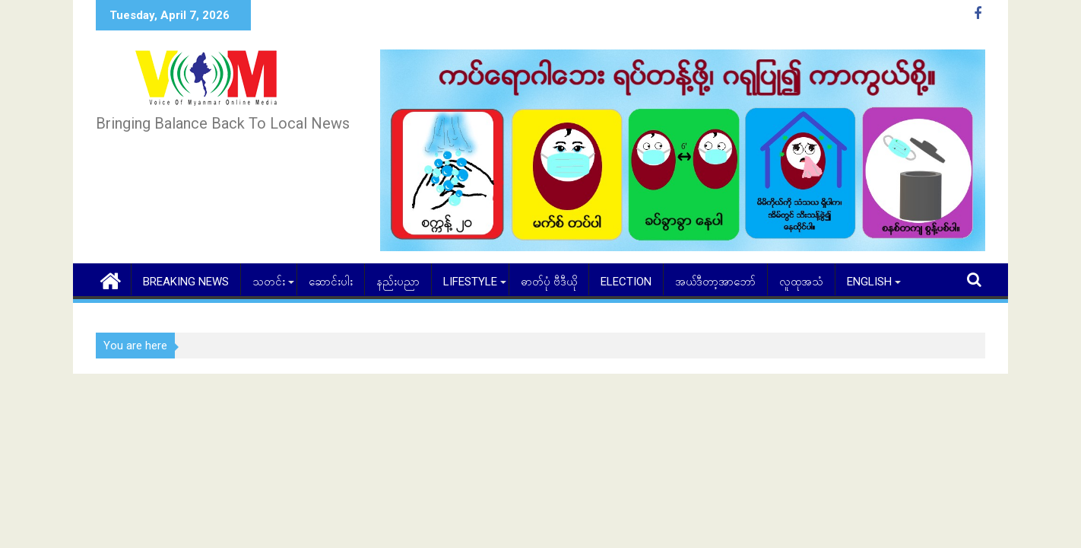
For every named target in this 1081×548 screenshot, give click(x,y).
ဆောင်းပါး (331, 281)
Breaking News (186, 281)
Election (626, 281)
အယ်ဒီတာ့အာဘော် (715, 281)
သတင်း (268, 281)
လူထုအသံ (801, 281)
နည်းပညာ (398, 281)
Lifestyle (470, 281)
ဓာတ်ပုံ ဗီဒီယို (549, 281)
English (869, 281)
